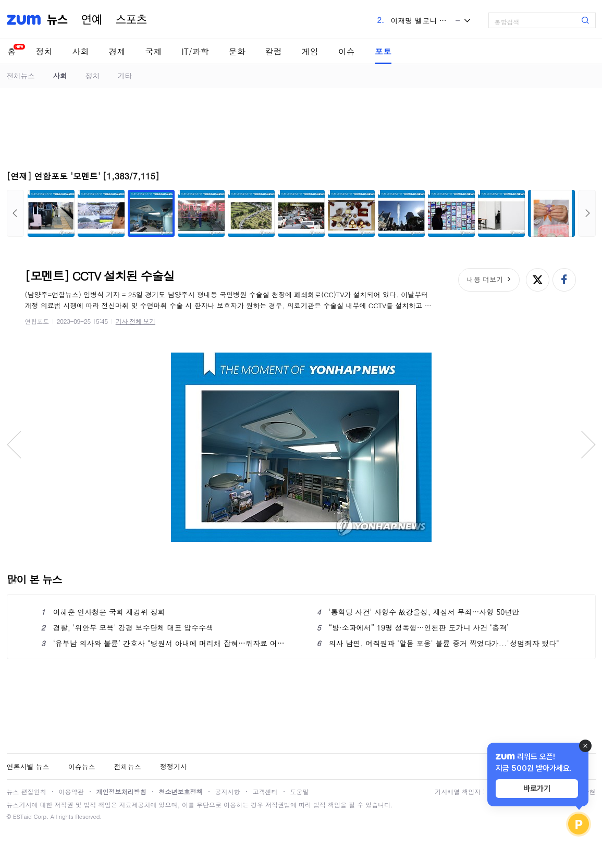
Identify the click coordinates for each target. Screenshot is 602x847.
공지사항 (227, 791)
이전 (15, 213)
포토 (383, 51)
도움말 (299, 791)
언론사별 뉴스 (28, 766)
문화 (237, 51)
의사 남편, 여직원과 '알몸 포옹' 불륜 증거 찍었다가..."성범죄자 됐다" (438, 643)
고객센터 (265, 791)
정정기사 (173, 766)
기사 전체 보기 (135, 321)
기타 (125, 75)
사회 (80, 51)
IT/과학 (195, 51)
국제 (153, 51)
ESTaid (22, 816)
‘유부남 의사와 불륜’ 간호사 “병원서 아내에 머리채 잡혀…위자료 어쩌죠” (163, 643)
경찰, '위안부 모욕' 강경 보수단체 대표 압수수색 (127, 627)
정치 (44, 51)
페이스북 (564, 280)
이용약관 (71, 791)
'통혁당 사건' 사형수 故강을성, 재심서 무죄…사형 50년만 (418, 612)
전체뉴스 (21, 75)
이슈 (346, 51)
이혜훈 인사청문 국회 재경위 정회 (103, 612)
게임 (310, 51)
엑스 (537, 280)
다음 (587, 213)
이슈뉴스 (81, 766)
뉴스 (57, 20)
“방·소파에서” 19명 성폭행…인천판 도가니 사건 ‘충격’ (413, 627)
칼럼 (273, 51)
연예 (91, 20)
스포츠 (131, 20)
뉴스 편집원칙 (26, 791)
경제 (117, 51)
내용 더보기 (485, 279)
